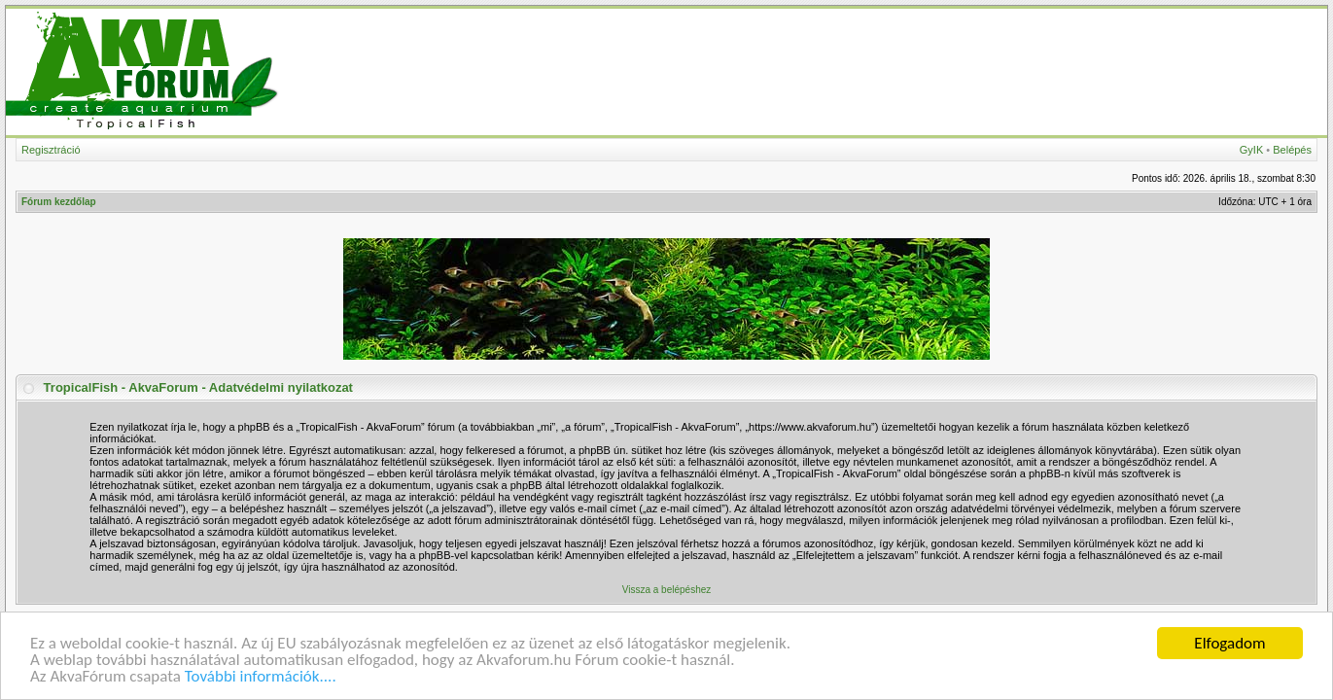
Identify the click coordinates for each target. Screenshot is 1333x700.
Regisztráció (51, 150)
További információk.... (260, 677)
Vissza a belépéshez (667, 589)
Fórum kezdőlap (58, 201)
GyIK (1251, 150)
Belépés (1292, 150)
